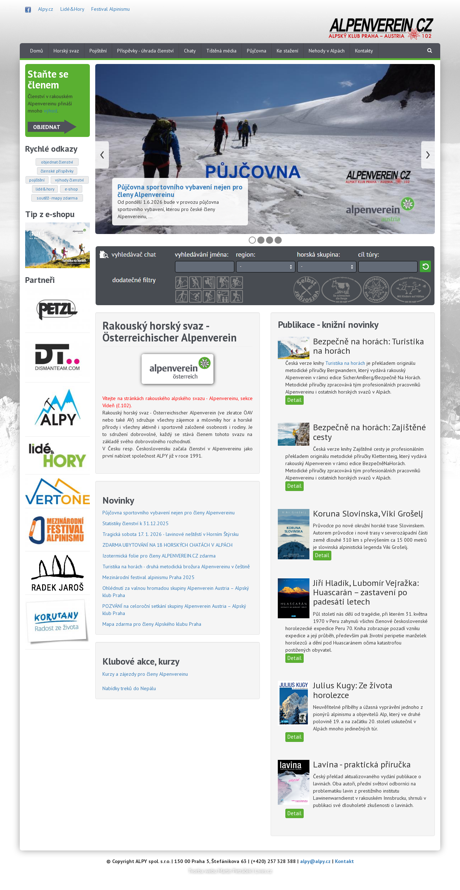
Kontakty (364, 50)
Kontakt (344, 861)
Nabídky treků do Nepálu (129, 688)
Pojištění (98, 50)
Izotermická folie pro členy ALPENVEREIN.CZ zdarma (159, 555)
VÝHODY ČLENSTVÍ (69, 180)
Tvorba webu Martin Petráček (219, 871)
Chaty (190, 50)
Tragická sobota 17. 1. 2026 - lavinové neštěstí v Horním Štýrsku (170, 534)
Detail (295, 399)
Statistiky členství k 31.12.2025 (135, 523)
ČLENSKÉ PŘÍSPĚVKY (57, 171)
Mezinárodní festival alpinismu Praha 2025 (148, 577)
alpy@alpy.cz (315, 861)
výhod (50, 110)
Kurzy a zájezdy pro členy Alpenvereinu (145, 674)
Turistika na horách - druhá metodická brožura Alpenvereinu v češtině (176, 566)
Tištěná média (221, 50)
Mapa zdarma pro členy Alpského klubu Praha (151, 624)
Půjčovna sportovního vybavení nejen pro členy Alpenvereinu (180, 191)
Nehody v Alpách (327, 50)
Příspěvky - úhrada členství (145, 50)
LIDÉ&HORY (45, 189)
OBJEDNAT (46, 126)
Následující (428, 155)
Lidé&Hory (72, 9)
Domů (36, 50)
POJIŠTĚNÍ (37, 180)
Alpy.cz (45, 9)
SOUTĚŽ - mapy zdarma (57, 198)
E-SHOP (71, 189)
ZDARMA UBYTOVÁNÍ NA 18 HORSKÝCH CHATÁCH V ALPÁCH (167, 545)
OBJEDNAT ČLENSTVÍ (57, 162)
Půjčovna (256, 50)
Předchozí (102, 155)
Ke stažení (287, 50)
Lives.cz (263, 871)
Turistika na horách (346, 363)
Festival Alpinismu (110, 9)
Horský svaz (66, 50)
